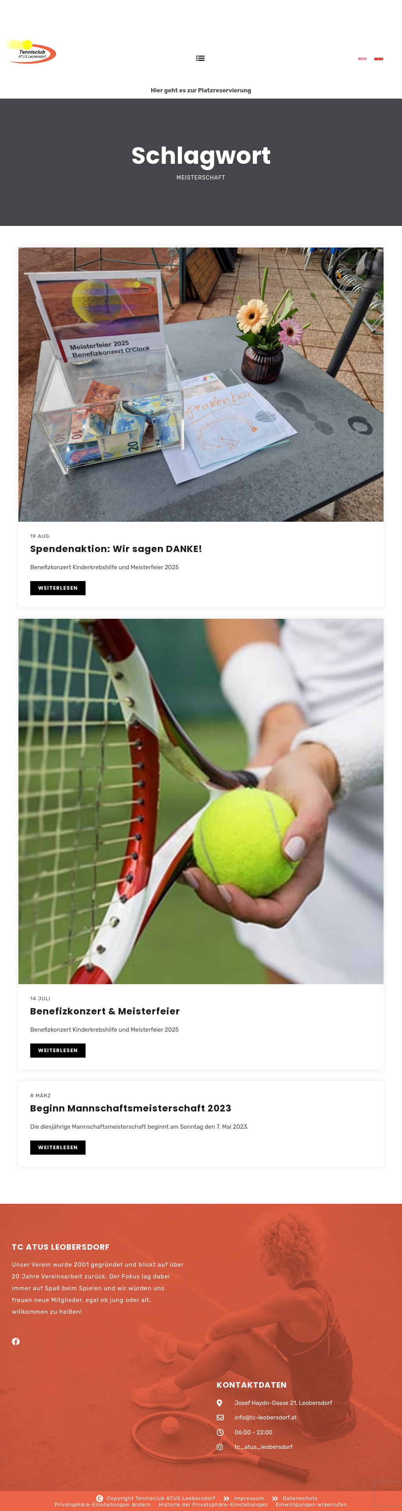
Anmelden (380, 24)
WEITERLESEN (58, 588)
